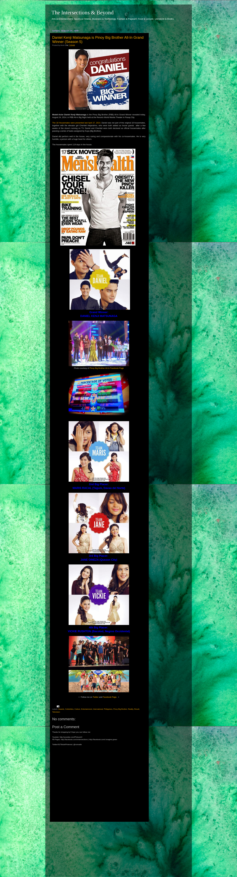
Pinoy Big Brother (120, 709)
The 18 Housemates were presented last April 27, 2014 (76, 123)
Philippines (108, 709)
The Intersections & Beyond (82, 13)
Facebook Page (109, 697)
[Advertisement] (98, 846)
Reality (130, 709)
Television (56, 712)
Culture (77, 709)
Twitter (96, 697)
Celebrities (69, 709)
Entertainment (86, 709)
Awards (61, 709)
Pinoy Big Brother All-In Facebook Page (107, 368)
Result (136, 709)
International (98, 709)
